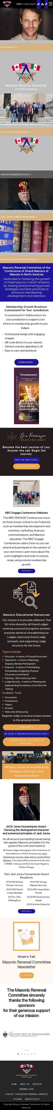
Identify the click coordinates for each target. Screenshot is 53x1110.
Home (14, 1084)
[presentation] (25, 1050)
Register (46, 4)
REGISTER (37, 1084)
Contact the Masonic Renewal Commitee (26, 1094)
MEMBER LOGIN (26, 1089)
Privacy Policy (32, 1099)
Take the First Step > (26, 460)
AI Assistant (38, 4)
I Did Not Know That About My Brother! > (26, 741)
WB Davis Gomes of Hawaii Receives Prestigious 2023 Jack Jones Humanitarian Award (27, 771)
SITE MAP (17, 1099)
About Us (25, 1084)
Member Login (42, 4)
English (18, 4)
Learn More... (26, 362)
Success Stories (26, 466)
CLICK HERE (26, 975)
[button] (18, 1054)
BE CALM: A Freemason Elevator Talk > (26, 734)
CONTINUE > (26, 571)
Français (26, 4)
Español (32, 4)
